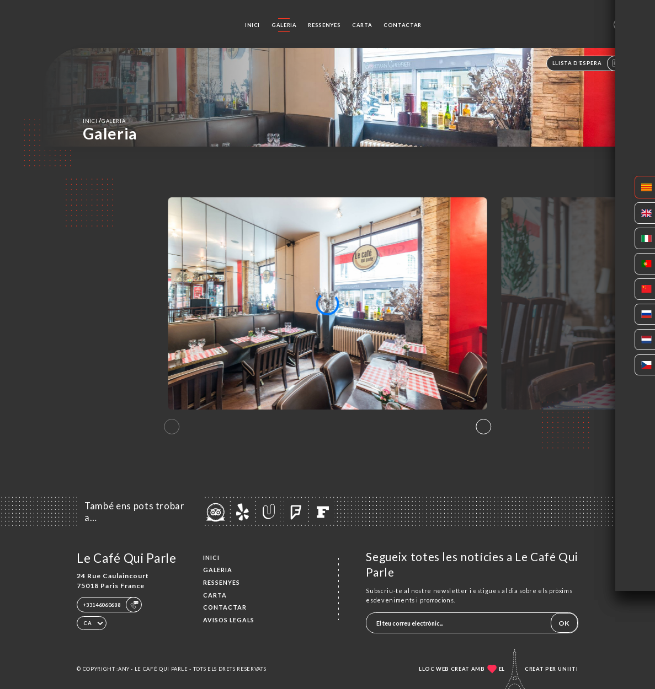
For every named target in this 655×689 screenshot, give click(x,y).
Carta (362, 25)
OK (563, 623)
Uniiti (568, 669)
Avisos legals (228, 619)
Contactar (403, 25)
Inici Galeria (104, 120)
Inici (252, 25)
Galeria (284, 25)
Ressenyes (324, 25)
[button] (483, 427)
